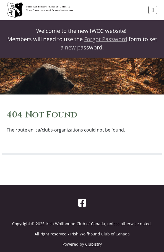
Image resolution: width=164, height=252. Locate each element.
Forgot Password (105, 39)
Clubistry (93, 244)
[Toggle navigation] (152, 10)
